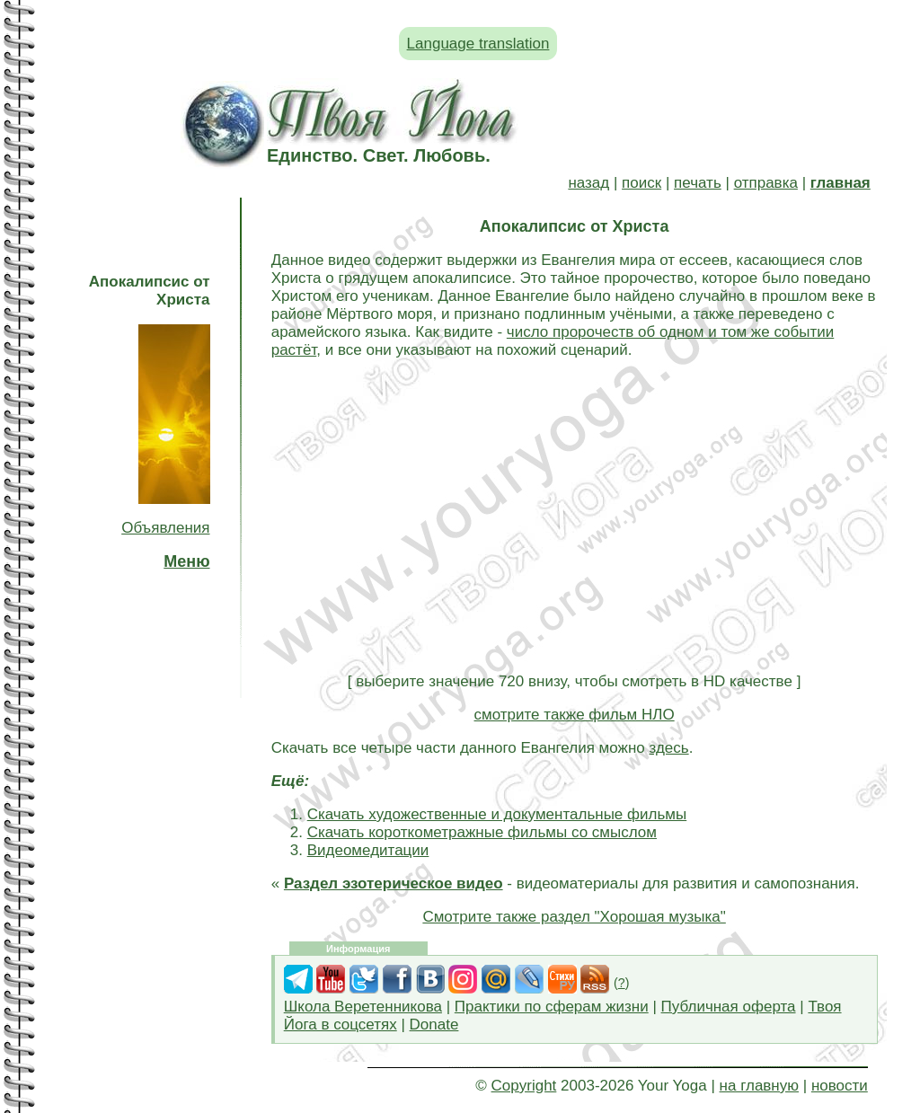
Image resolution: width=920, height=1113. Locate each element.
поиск (641, 182)
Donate (434, 1024)
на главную (759, 1085)
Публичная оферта (728, 1006)
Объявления (165, 527)
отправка (766, 182)
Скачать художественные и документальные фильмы (497, 814)
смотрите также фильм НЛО (574, 714)
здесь (668, 747)
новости (839, 1085)
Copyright (524, 1085)
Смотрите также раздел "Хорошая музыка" (573, 916)
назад (588, 182)
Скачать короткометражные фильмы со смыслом (482, 832)
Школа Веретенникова (363, 1006)
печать (697, 182)
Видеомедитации (368, 850)
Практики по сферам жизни (552, 1006)
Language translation (478, 43)
